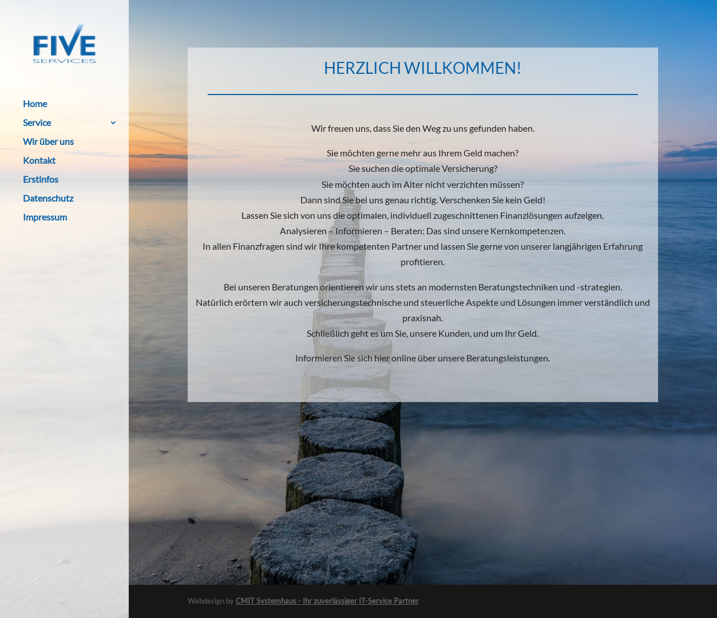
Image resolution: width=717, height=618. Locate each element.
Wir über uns (48, 142)
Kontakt (39, 161)
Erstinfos (40, 179)
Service (37, 123)
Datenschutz (48, 198)
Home (35, 104)
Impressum (45, 217)
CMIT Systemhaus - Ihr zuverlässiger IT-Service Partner (327, 600)
